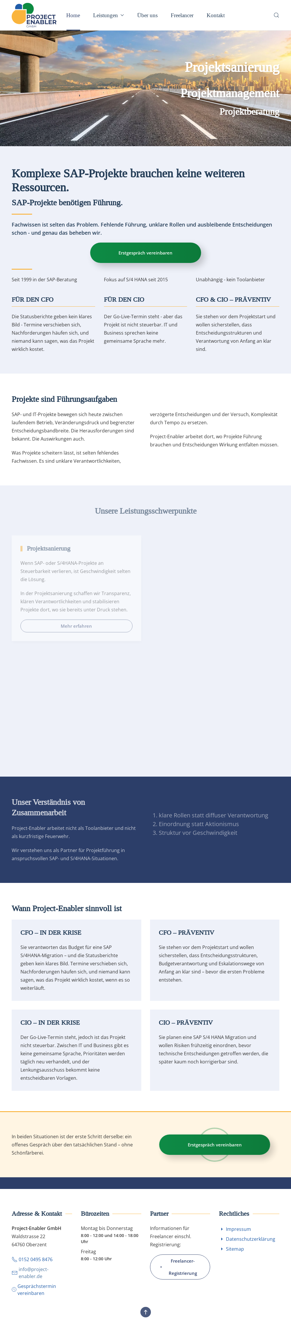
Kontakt (216, 15)
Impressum (235, 1229)
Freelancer (182, 15)
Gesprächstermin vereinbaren (34, 1289)
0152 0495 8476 (32, 1259)
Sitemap (231, 1249)
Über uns (147, 15)
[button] (276, 15)
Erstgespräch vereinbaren (149, 253)
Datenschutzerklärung (247, 1239)
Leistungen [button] (108, 15)
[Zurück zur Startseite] (35, 15)
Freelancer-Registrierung (178, 1267)
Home (73, 15)
